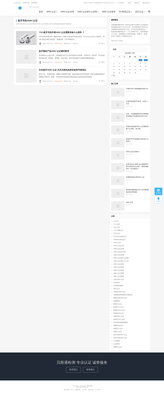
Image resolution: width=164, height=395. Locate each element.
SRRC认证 (20, 8)
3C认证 (115, 221)
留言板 (136, 3)
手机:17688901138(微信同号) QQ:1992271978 (99, 3)
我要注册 (26, 3)
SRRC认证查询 (108, 12)
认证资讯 (116, 344)
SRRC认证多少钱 (119, 252)
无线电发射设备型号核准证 (123, 295)
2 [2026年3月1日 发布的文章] (145, 60)
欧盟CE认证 (117, 304)
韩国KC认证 (117, 347)
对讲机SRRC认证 (119, 292)
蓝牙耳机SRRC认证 (120, 335)
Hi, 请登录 (17, 3)
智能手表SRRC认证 (120, 298)
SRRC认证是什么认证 (121, 261)
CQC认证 (116, 227)
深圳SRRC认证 (118, 316)
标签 (129, 3)
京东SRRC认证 (118, 279)
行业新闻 (116, 341)
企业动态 (116, 282)
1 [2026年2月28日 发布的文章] (140, 60)
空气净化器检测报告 (120, 322)
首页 (41, 12)
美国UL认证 (117, 332)
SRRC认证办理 (67, 12)
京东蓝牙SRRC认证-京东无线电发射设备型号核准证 (62, 70)
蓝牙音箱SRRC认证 (120, 338)
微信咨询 (145, 3)
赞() (102, 43)
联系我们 (73, 370)
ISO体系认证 (124, 12)
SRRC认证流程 (118, 270)
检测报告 (116, 301)
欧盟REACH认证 (119, 310)
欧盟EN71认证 (118, 307)
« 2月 (113, 75)
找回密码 (34, 3)
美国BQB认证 (118, 325)
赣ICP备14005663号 (82, 387)
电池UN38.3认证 (119, 319)
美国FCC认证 (118, 329)
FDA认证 (116, 233)
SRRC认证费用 (118, 276)
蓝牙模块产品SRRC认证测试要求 (54, 51)
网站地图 (89, 386)
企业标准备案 (118, 286)
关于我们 (121, 3)
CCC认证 (116, 224)
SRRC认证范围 (118, 273)
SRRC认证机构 (118, 264)
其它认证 (139, 12)
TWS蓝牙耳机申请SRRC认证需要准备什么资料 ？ (61, 32)
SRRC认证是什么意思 (87, 12)
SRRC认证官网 (118, 255)
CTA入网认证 (118, 230)
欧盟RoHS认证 (118, 313)
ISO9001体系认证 (119, 240)
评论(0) (75, 44)
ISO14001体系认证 (119, 236)
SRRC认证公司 (118, 246)
